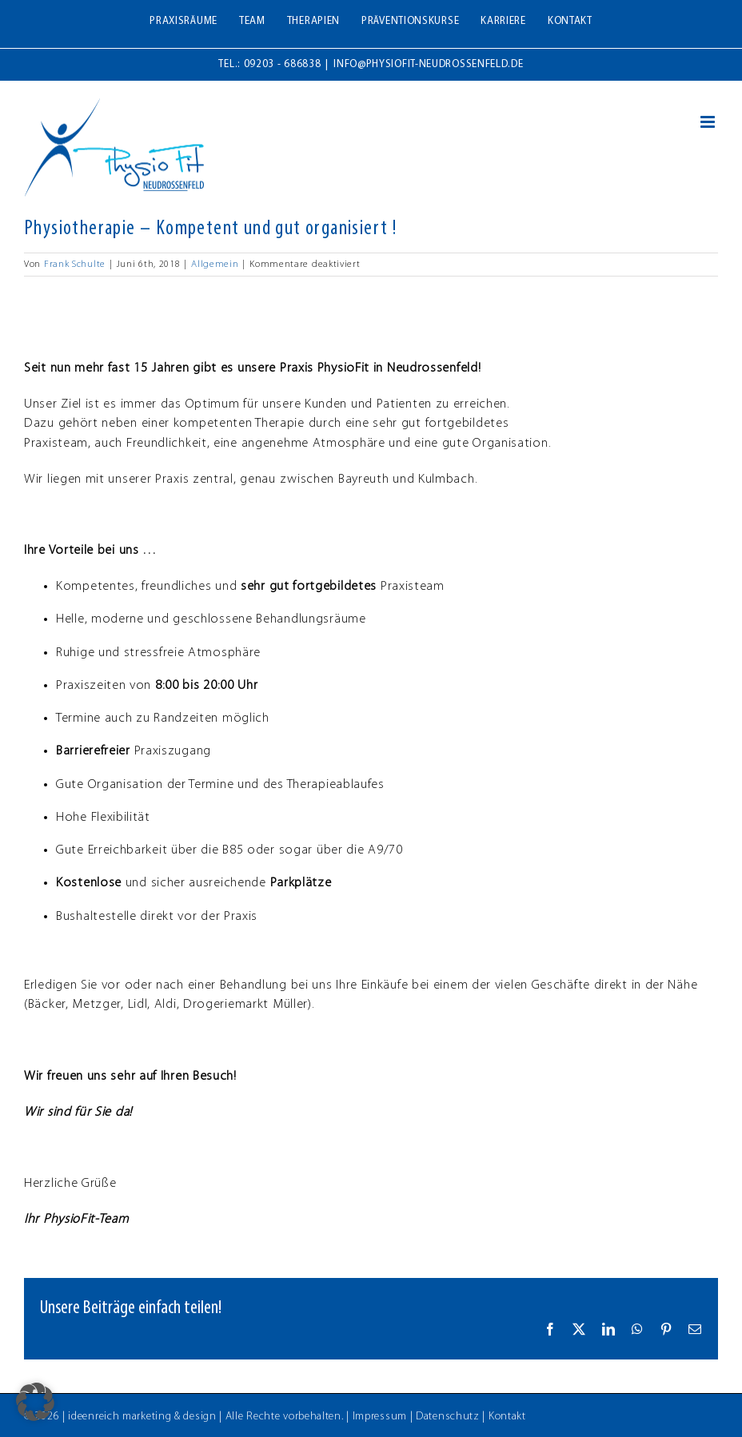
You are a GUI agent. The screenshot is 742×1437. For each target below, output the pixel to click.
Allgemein (214, 264)
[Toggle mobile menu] (709, 121)
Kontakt (507, 1417)
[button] (35, 1402)
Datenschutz (448, 1417)
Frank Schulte (75, 264)
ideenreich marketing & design (142, 1417)
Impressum (380, 1417)
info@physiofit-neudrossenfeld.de (428, 64)
